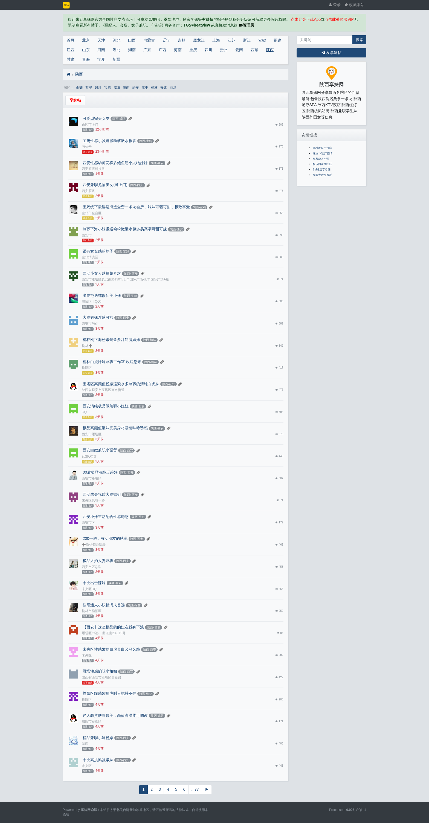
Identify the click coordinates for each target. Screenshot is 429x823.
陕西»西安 (131, 273)
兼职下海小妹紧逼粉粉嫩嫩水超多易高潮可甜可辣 (124, 229)
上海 (216, 40)
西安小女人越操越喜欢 (101, 273)
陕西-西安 (157, 163)
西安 (88, 87)
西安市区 (88, 522)
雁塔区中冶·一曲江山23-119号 (104, 633)
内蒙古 (149, 40)
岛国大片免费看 (322, 174)
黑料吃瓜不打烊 (322, 147)
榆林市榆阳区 (92, 611)
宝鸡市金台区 (92, 213)
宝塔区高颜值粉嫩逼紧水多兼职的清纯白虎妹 (121, 384)
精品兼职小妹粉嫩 (98, 737)
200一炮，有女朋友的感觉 (104, 538)
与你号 (87, 147)
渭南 (126, 87)
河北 (116, 40)
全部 (79, 87)
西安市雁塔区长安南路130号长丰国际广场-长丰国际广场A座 (125, 279)
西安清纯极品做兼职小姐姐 (105, 406)
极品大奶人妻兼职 (98, 560)
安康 (163, 87)
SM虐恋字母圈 (322, 169)
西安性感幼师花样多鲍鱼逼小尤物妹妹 (115, 163)
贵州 (224, 50)
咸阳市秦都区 (92, 721)
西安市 (87, 235)
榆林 (154, 87)
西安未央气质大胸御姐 (101, 494)
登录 (335, 4)
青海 (86, 59)
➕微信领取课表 (94, 545)
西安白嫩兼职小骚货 (99, 450)
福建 (277, 40)
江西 (70, 50)
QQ (84, 412)
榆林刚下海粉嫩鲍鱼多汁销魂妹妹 (111, 339)
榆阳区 (87, 368)
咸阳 (117, 87)
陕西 (270, 50)
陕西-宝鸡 (145, 141)
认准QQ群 (89, 456)
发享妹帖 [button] (331, 52)
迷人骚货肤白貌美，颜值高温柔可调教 (115, 715)
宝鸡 (107, 87)
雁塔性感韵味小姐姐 (99, 671)
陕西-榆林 (149, 339)
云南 (239, 50)
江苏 (231, 40)
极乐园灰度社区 (322, 164)
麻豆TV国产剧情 (323, 153)
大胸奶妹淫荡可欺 (98, 317)
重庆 (193, 50)
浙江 (247, 40)
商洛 (173, 87)
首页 (70, 40)
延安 (135, 87)
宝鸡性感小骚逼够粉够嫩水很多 (109, 140)
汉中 (145, 87)
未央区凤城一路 (93, 500)
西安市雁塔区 (92, 434)
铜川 (98, 87)
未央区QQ (89, 589)
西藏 (254, 50)
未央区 (87, 655)
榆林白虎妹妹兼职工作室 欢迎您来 (111, 362)
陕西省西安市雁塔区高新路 (101, 677)
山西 (132, 40)
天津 (101, 40)
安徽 (262, 40)
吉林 (181, 40)
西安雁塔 (88, 191)
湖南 (132, 50)
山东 (86, 50)
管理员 (246, 25)
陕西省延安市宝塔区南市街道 (103, 390)
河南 (101, 50)
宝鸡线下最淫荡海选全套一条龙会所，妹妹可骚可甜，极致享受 (136, 207)
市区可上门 (90, 125)
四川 (208, 50)
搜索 (359, 39)
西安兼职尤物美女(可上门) (104, 184)
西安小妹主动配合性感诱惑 (105, 516)
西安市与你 (90, 324)
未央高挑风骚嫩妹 (98, 760)
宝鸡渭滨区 (90, 257)
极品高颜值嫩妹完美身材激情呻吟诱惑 (115, 428)
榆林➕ (87, 346)
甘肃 (70, 59)
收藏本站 (354, 4)
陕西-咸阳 (119, 118)
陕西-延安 (168, 384)
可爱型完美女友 (96, 118)
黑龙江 (199, 40)
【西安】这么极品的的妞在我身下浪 (113, 627)
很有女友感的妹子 (98, 251)
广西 (162, 50)
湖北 (116, 50)
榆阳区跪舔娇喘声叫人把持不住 (109, 693)
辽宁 (166, 40)
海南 (178, 50)
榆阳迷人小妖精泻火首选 (103, 605)
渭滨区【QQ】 (92, 301)
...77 (195, 789)
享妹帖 (75, 100)
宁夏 (101, 59)
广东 (147, 50)
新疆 (116, 59)
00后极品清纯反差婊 (100, 472)
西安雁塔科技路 (93, 169)
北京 (86, 40)
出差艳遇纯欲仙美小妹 (101, 295)
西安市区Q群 (91, 567)
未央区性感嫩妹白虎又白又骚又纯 (111, 649)
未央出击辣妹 (94, 583)
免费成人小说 (321, 158)
